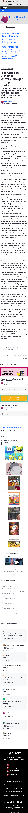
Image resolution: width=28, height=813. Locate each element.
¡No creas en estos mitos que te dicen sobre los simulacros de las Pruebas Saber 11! (13, 607)
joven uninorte (9, 56)
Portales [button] (16, 4)
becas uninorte (8, 39)
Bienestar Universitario (7, 68)
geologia (5, 53)
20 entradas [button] (14, 569)
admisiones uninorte (10, 33)
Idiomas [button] (9, 4)
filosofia (17, 50)
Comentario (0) (11, 355)
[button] (20, 4)
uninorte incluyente (8, 58)
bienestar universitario (7, 349)
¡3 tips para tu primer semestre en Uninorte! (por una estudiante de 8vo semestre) (13, 591)
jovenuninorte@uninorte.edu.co (17, 20)
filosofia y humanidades (9, 52)
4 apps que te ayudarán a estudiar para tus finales (12, 380)
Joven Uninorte (17, 17)
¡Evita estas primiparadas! (8, 602)
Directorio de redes (14, 806)
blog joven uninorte (6, 347)
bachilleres (10, 36)
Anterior (7, 618)
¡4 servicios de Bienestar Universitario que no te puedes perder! (13, 597)
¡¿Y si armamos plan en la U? (10, 405)
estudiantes (7, 50)
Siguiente (20, 618)
